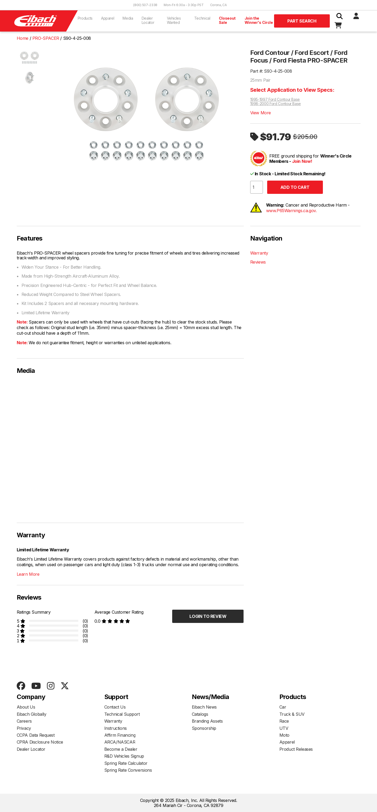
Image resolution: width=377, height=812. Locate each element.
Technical (202, 18)
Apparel (107, 18)
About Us (26, 707)
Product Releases (296, 749)
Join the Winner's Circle (259, 20)
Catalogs (200, 714)
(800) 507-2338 (145, 5)
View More (260, 113)
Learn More (28, 574)
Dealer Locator (148, 20)
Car (282, 707)
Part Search (302, 21)
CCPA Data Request (36, 735)
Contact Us (115, 707)
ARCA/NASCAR (120, 742)
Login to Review (207, 616)
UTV (283, 728)
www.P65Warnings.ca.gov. (291, 210)
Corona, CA (218, 5)
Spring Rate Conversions (128, 770)
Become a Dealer (120, 749)
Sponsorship (204, 728)
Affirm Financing (120, 735)
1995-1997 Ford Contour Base (275, 99)
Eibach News (204, 707)
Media (128, 18)
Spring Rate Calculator (126, 763)
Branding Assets (207, 721)
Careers (24, 721)
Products (85, 18)
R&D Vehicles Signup (124, 756)
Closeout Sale (227, 20)
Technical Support (122, 714)
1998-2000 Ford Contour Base (275, 104)
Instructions (115, 728)
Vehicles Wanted (174, 20)
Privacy (24, 728)
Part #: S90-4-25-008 (271, 71)
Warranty (259, 253)
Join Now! (302, 161)
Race (284, 721)
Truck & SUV (292, 714)
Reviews (258, 262)
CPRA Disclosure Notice (40, 742)
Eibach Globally (31, 714)
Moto (284, 735)
